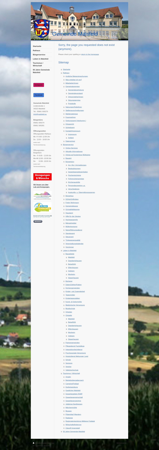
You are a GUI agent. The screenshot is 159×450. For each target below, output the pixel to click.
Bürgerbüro (70, 162)
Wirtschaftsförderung (73, 425)
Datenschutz (70, 141)
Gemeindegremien (73, 87)
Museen (69, 411)
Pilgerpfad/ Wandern (73, 414)
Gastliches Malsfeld (73, 390)
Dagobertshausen (75, 261)
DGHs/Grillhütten (72, 199)
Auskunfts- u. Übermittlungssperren (81, 192)
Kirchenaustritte (74, 182)
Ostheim (71, 271)
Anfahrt (71, 138)
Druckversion (39, 443)
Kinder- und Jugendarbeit (75, 291)
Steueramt (69, 237)
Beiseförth (72, 264)
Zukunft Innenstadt (73, 428)
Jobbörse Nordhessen (74, 404)
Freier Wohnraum (72, 203)
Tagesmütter (70, 295)
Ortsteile (69, 315)
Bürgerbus (69, 196)
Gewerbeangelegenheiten (78, 172)
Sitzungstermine (74, 100)
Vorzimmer (70, 247)
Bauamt (68, 158)
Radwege (69, 418)
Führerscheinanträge (76, 179)
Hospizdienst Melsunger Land (77, 356)
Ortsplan (69, 312)
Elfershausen (73, 268)
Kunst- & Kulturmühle (74, 302)
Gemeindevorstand (75, 93)
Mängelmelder (71, 223)
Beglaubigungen (74, 169)
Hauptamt (69, 213)
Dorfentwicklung (72, 387)
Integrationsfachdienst (74, 350)
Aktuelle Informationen (74, 151)
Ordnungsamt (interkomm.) (76, 121)
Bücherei (69, 281)
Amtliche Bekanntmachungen (77, 76)
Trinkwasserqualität (73, 240)
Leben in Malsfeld (69, 251)
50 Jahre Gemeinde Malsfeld (74, 432)
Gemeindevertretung (76, 90)
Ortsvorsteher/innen (75, 97)
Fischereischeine (74, 175)
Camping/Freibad (72, 384)
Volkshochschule (72, 370)
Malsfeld (71, 257)
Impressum (72, 134)
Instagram (38, 85)
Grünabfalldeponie (73, 209)
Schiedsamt (70, 128)
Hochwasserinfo (72, 220)
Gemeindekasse (72, 206)
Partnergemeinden (73, 343)
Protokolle (72, 104)
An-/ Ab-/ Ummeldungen (77, 165)
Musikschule (70, 309)
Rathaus (66, 73)
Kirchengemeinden (73, 288)
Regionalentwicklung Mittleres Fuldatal (80, 421)
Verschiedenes (73, 189)
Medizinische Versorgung (75, 305)
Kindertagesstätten (73, 298)
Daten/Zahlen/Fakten (74, 285)
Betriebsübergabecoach (75, 380)
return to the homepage (90, 54)
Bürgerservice (68, 145)
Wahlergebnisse (72, 114)
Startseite (66, 69)
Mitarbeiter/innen (72, 83)
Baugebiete (70, 254)
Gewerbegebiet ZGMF (74, 394)
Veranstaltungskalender (74, 244)
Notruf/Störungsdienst (74, 230)
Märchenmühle (71, 408)
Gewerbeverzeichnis (73, 401)
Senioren (69, 363)
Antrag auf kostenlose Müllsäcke (78, 155)
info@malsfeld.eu (40, 114)
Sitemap (50, 443)
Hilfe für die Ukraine (73, 216)
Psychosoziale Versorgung (76, 353)
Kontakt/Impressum (73, 131)
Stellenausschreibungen (75, 110)
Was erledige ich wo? (74, 80)
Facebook (38, 95)
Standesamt (70, 233)
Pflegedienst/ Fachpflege (75, 346)
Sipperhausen (73, 278)
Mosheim (71, 274)
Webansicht (121, 443)
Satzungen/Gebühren (74, 107)
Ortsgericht (70, 124)
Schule (68, 360)
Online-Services (72, 148)
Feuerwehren (71, 117)
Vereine (68, 367)
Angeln (68, 377)
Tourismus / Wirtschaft (71, 373)
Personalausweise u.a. (76, 186)
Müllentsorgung (71, 227)
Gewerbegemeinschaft (74, 397)
